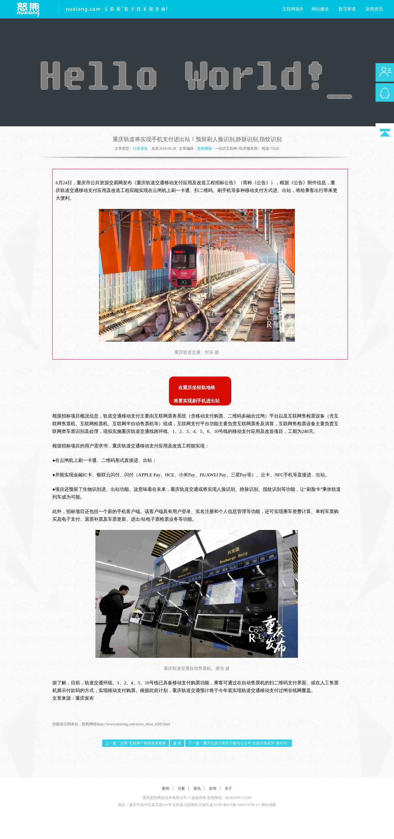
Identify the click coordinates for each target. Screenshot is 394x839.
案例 (165, 788)
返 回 (177, 743)
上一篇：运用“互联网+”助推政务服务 (135, 743)
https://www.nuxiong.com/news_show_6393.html (133, 724)
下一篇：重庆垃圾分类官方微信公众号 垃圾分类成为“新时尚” (238, 743)
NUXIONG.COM (238, 798)
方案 (181, 788)
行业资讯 (140, 148)
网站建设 (320, 9)
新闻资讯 (374, 9)
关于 (228, 788)
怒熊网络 (204, 148)
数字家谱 (347, 9)
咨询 (212, 788)
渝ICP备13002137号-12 (241, 805)
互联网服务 (293, 9)
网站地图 (268, 805)
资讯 (197, 788)
